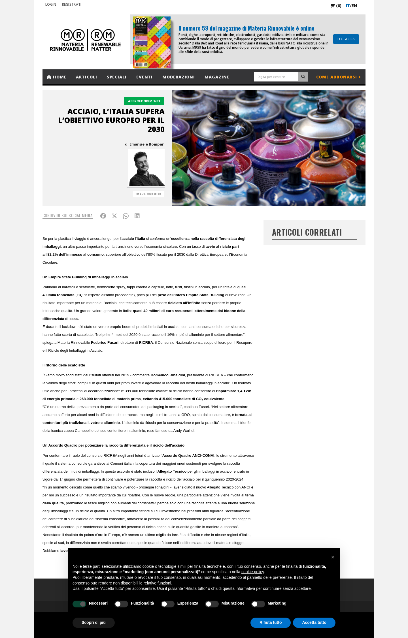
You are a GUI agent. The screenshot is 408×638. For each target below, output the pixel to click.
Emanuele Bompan (147, 144)
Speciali (117, 77)
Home (56, 77)
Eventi (144, 77)
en (354, 5)
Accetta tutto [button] (314, 622)
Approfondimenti (144, 101)
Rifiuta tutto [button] (271, 622)
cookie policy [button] (252, 571)
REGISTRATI (72, 4)
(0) (335, 5)
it (348, 5)
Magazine (217, 77)
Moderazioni (178, 77)
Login (50, 4)
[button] (332, 557)
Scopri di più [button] (94, 622)
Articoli (86, 77)
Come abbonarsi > (338, 77)
